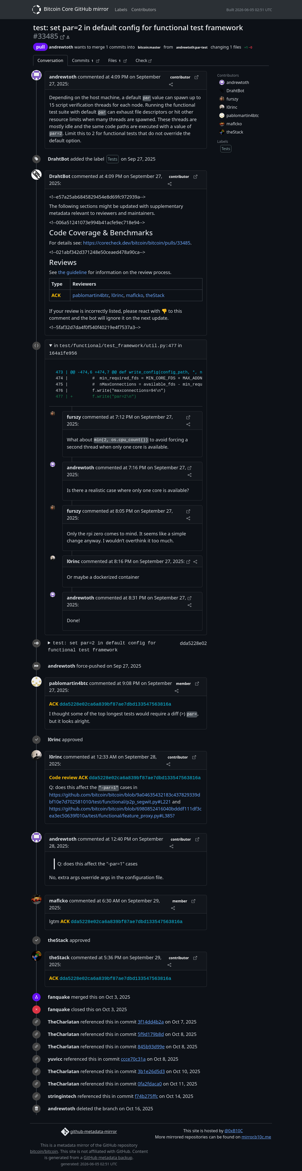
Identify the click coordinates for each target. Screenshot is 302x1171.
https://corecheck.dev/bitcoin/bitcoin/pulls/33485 (136, 243)
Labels (121, 9)
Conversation (50, 60)
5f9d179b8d (151, 1034)
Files (117, 61)
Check (143, 60)
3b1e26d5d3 (151, 1071)
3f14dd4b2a (151, 1022)
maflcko (134, 295)
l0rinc (117, 295)
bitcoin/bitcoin (44, 1151)
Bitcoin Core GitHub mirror (69, 9)
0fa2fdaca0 (150, 1084)
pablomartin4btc (90, 295)
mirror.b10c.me (256, 1137)
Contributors (143, 9)
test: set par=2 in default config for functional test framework (102, 647)
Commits (86, 61)
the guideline (72, 272)
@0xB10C (233, 1131)
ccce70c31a (133, 1059)
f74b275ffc (146, 1096)
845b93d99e (151, 1046)
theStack (155, 295)
